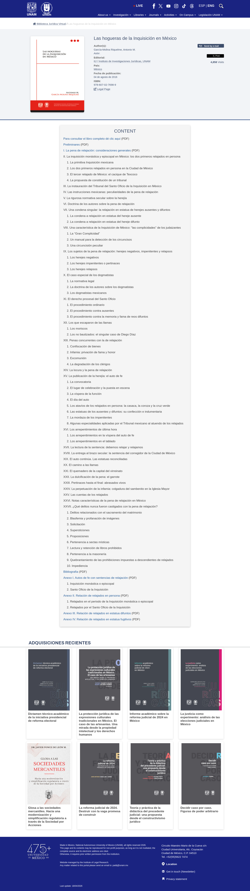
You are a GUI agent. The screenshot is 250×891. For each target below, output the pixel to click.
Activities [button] (170, 14)
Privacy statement (174, 879)
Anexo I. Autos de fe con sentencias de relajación (95, 577)
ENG (210, 5)
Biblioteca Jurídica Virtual (49, 23)
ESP (202, 5)
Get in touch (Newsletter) (178, 871)
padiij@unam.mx (120, 865)
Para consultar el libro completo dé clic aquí (91, 138)
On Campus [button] (188, 14)
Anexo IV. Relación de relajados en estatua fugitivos (97, 619)
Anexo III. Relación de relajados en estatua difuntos (97, 613)
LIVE (138, 5)
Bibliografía (70, 571)
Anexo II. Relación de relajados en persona (91, 595)
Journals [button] (155, 14)
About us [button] (104, 14)
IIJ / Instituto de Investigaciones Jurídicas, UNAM (122, 61)
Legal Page (102, 89)
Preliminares (71, 144)
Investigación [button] (122, 14)
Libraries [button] (140, 14)
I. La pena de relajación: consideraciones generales (97, 150)
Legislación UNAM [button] (211, 14)
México (98, 69)
